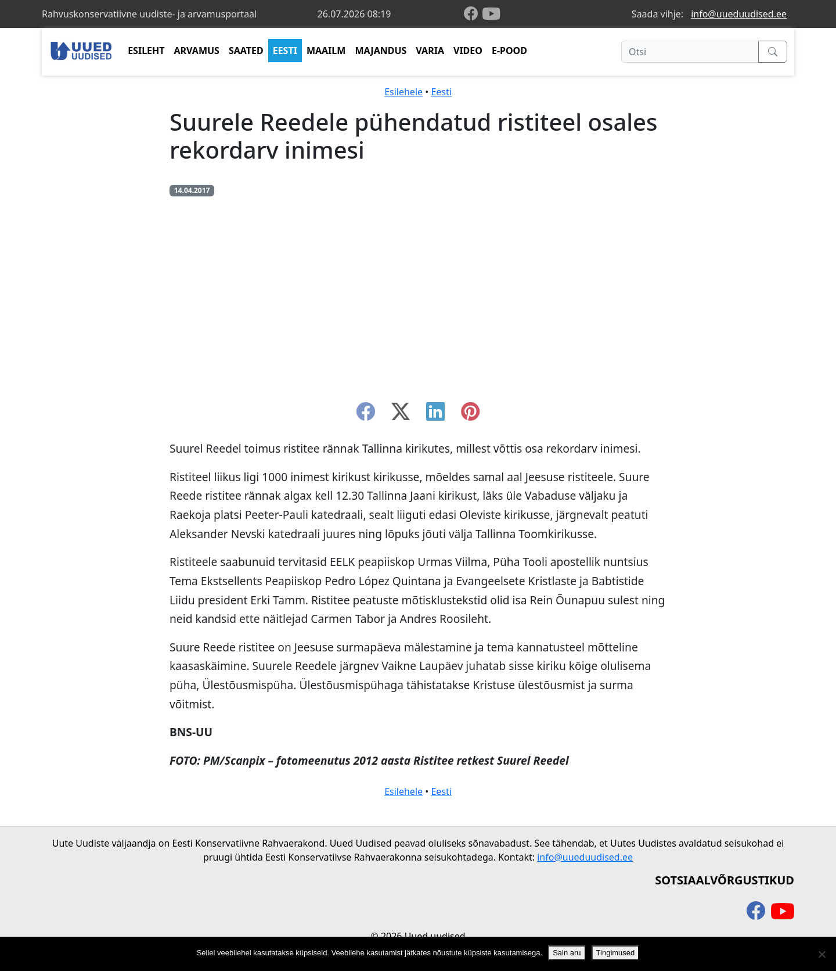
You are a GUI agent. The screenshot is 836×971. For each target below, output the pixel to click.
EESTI (285, 50)
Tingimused (615, 952)
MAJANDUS (380, 50)
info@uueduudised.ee (739, 14)
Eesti (441, 91)
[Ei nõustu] (821, 954)
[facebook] (473, 14)
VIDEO (467, 50)
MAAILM (326, 50)
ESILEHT (146, 50)
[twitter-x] (400, 415)
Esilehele (403, 91)
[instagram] (470, 415)
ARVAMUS (196, 50)
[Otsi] (690, 52)
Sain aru (567, 952)
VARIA (430, 50)
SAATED (246, 50)
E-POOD (509, 50)
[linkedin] (435, 415)
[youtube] (491, 14)
